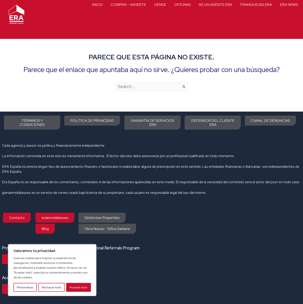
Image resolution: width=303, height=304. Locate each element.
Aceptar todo (78, 287)
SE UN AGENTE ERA (215, 4)
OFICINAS (182, 4)
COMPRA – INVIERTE (128, 4)
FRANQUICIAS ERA (256, 4)
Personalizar (25, 287)
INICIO (97, 4)
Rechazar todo (51, 287)
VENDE (160, 4)
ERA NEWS (289, 4)
